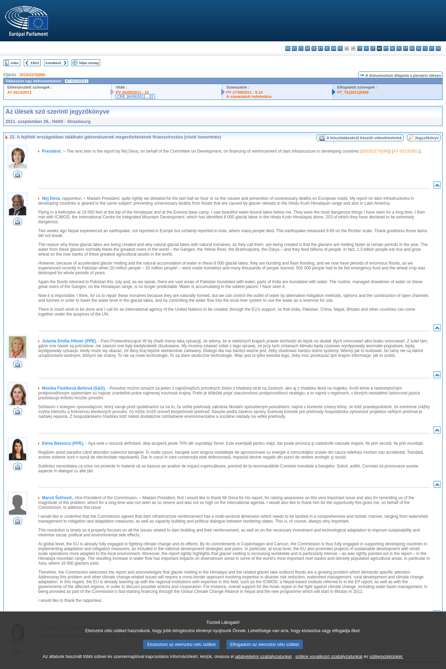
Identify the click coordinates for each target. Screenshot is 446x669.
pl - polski (399, 48)
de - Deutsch (314, 48)
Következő (53, 63)
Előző (35, 63)
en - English (333, 48)
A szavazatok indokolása (249, 96)
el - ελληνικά (327, 48)
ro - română (412, 48)
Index (15, 63)
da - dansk (307, 48)
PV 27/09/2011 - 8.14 (244, 92)
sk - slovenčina (418, 48)
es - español (294, 48)
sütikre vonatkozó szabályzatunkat (328, 664)
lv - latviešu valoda (366, 48)
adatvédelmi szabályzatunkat (263, 664)
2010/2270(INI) (32, 75)
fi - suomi (431, 48)
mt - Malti (386, 48)
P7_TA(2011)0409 (353, 92)
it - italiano (359, 48)
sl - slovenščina (425, 48)
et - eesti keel (320, 48)
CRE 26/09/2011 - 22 (135, 96)
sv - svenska (438, 48)
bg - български (287, 48)
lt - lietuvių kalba (372, 48)
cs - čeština (301, 48)
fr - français (340, 48)
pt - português (405, 48)
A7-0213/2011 (19, 92)
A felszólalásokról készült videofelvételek (364, 138)
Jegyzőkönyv (427, 138)
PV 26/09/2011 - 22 (132, 92)
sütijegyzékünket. (386, 664)
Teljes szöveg (89, 63)
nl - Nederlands (392, 48)
